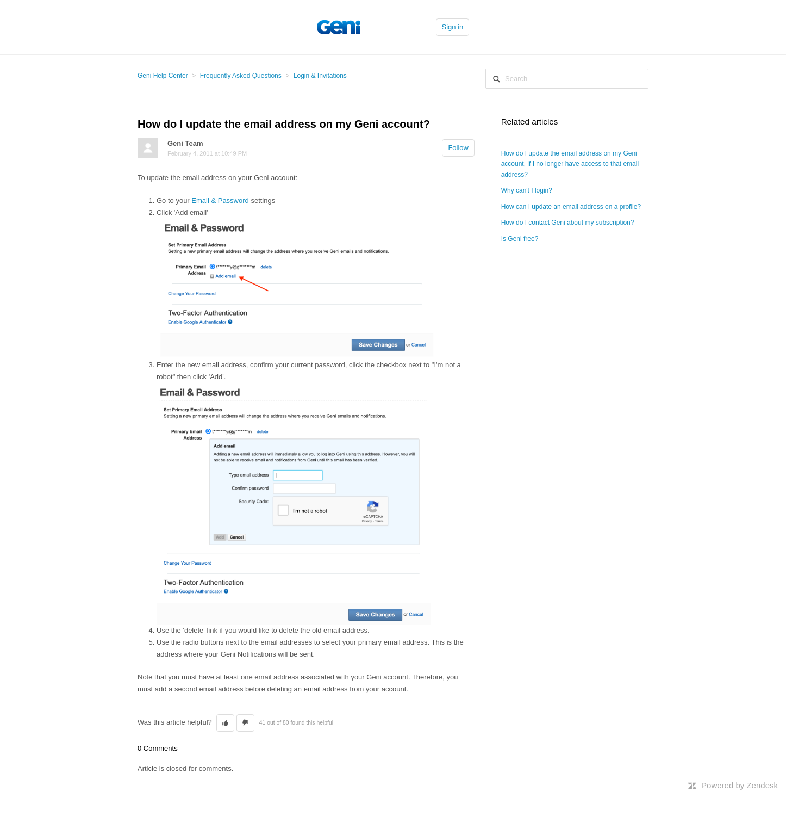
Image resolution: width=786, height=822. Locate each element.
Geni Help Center (163, 75)
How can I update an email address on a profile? (571, 207)
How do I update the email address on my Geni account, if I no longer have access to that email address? (570, 164)
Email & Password (219, 200)
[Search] (566, 79)
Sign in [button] (453, 27)
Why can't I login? (526, 190)
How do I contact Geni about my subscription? (567, 222)
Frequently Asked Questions (241, 75)
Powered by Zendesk (739, 785)
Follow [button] (458, 148)
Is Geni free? (520, 239)
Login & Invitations (320, 75)
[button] (225, 723)
